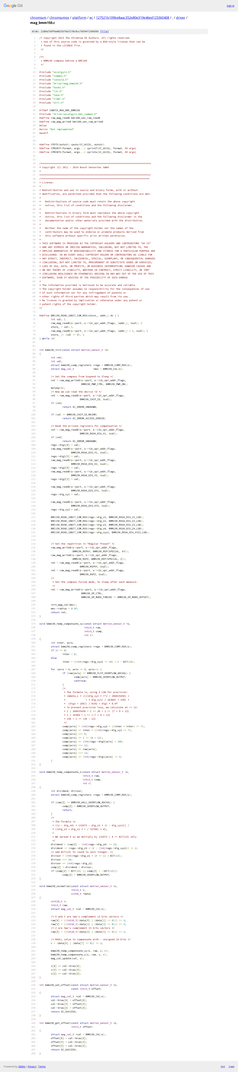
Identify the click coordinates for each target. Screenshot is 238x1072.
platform (79, 17)
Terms (42, 1066)
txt (223, 1066)
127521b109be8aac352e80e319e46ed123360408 (132, 17)
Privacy (32, 1066)
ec (91, 17)
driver (180, 17)
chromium (38, 17)
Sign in (230, 5)
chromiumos (59, 17)
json (231, 1066)
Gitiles (21, 1066)
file (104, 31)
